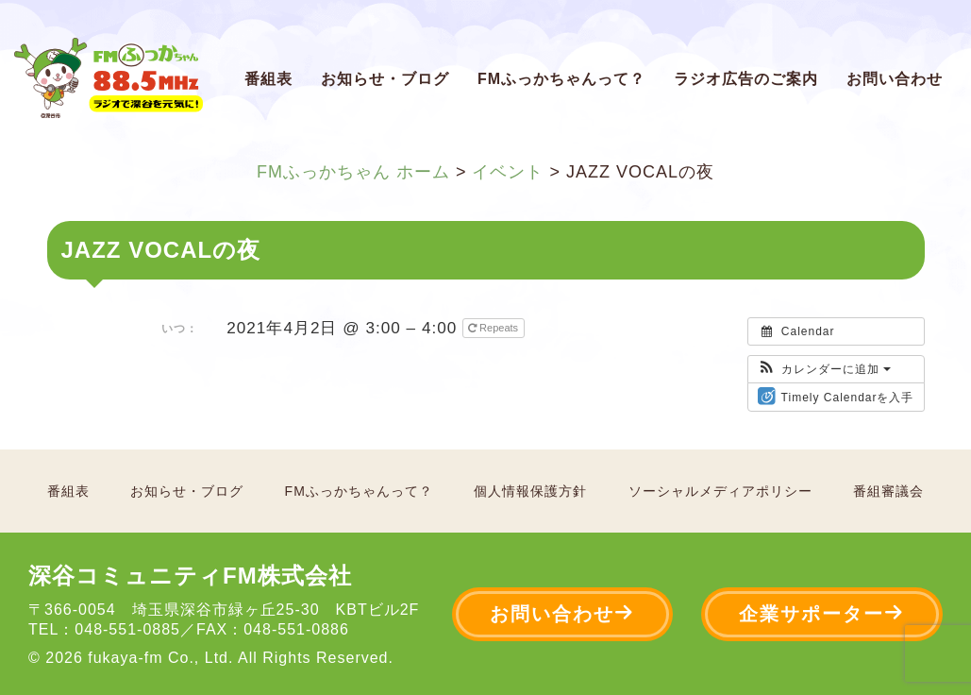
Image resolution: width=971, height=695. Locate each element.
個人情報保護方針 (530, 491)
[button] (824, 369)
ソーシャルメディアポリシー (720, 491)
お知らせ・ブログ (385, 79)
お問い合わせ (894, 79)
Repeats (494, 327)
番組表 (268, 79)
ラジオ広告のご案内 (746, 79)
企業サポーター (822, 613)
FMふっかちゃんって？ (561, 79)
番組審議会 (888, 491)
